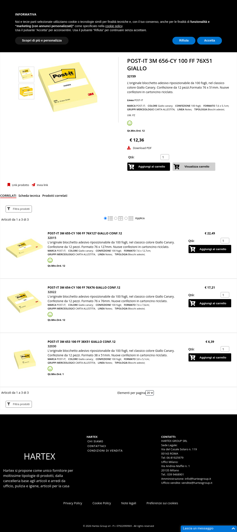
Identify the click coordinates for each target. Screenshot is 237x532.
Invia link (42, 185)
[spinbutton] (165, 157)
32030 (52, 346)
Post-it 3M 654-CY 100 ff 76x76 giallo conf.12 (84, 287)
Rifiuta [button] (184, 40)
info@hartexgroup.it (197, 479)
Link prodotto (20, 185)
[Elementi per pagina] (149, 392)
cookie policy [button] (113, 26)
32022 (52, 292)
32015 (52, 238)
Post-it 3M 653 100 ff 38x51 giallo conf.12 (81, 342)
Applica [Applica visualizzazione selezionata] (140, 218)
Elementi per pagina (131, 393)
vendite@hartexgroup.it (196, 483)
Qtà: (131, 157)
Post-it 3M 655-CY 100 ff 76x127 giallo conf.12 (85, 233)
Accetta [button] (209, 40)
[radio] (105, 218)
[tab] (8, 196)
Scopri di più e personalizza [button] (42, 40)
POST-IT (138, 100)
